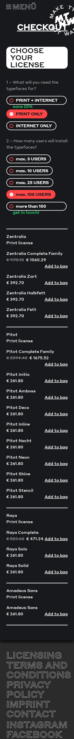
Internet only (34, 125)
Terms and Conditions (38, 669)
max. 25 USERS (32, 182)
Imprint (28, 704)
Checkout (42, 27)
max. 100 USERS (33, 194)
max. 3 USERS (31, 158)
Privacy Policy (28, 689)
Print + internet (37, 100)
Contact (31, 713)
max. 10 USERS (32, 170)
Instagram (36, 724)
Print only (29, 113)
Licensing (34, 655)
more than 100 (31, 206)
